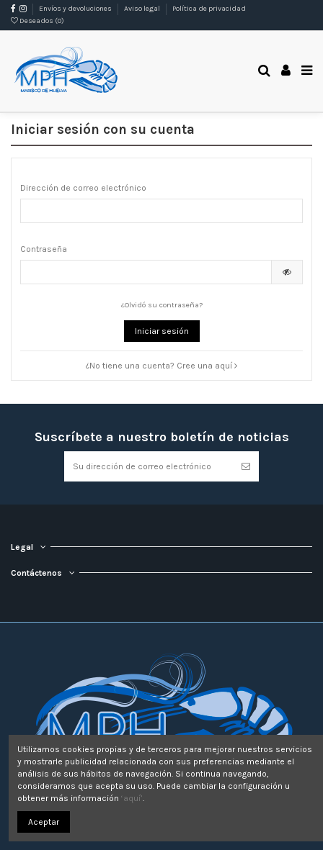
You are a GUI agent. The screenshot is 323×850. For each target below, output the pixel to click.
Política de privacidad (209, 8)
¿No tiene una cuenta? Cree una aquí (161, 366)
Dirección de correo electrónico (83, 188)
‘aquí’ (132, 798)
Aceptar (43, 822)
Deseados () (37, 21)
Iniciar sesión (162, 331)
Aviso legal (143, 8)
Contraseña (43, 249)
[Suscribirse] (246, 466)
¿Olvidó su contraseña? (162, 304)
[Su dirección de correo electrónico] (148, 466)
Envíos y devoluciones (76, 8)
